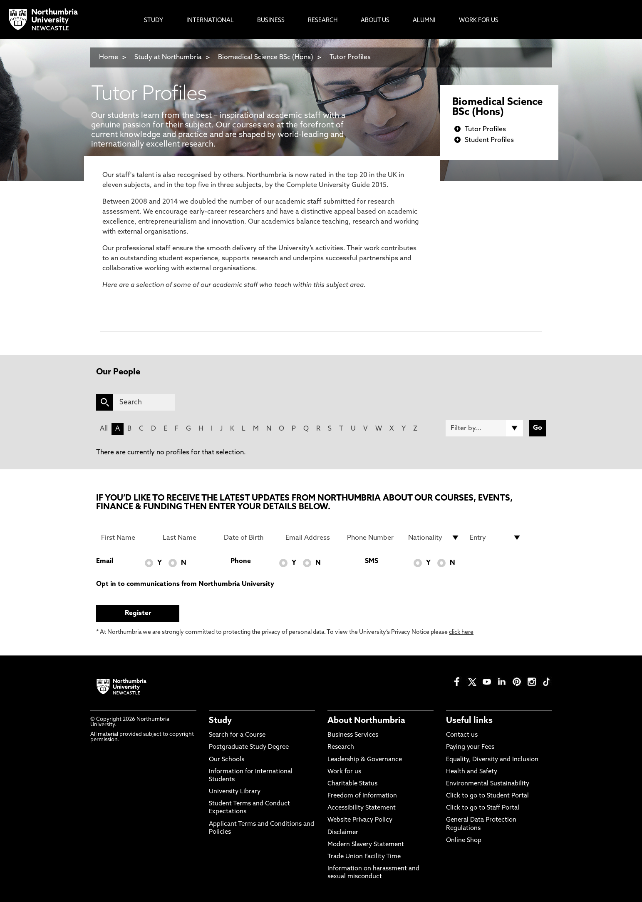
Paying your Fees (470, 747)
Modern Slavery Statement (365, 845)
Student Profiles (489, 140)
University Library (234, 792)
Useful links (469, 721)
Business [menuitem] (271, 20)
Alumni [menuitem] (424, 20)
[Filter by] (484, 428)
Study (220, 721)
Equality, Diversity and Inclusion (492, 760)
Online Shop (463, 840)
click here (461, 632)
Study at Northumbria (168, 57)
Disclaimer (342, 833)
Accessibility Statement (361, 808)
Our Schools (226, 760)
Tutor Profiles (350, 57)
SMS (371, 561)
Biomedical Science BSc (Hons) (265, 57)
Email (104, 561)
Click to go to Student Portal (487, 796)
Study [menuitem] (153, 20)
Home (108, 57)
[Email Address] (311, 537)
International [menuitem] (210, 20)
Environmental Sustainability (487, 784)
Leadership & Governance (364, 760)
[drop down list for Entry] (495, 537)
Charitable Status (352, 784)
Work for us (344, 772)
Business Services (352, 735)
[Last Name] (188, 537)
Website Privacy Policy (359, 820)
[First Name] (127, 537)
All (104, 429)
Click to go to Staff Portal (482, 808)
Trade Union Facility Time (364, 857)
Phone (241, 561)
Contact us (462, 735)
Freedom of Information (362, 796)
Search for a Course (237, 735)
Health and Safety (471, 772)
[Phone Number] (373, 537)
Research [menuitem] (322, 20)
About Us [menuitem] (375, 20)
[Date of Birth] (250, 537)
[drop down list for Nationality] (434, 537)
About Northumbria (366, 721)
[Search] (144, 402)
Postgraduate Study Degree (249, 747)
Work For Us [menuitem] (478, 20)
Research (340, 747)
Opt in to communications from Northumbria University (185, 584)
